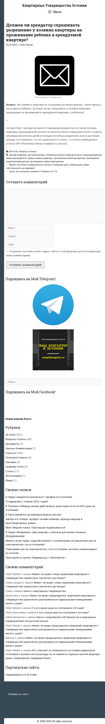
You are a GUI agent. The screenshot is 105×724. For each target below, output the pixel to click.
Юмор (9, 480)
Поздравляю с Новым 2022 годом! (26, 501)
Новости (10, 453)
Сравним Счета (14, 466)
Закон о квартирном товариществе (44, 591)
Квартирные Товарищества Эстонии (54, 5)
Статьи (9, 471)
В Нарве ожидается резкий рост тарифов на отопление (38, 497)
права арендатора (92, 155)
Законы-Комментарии (18, 448)
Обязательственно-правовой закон (64, 155)
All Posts (13, 151)
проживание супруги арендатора (47, 161)
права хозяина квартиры (40, 158)
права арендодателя (16, 158)
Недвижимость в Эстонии (21, 674)
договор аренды (36, 155)
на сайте (18, 694)
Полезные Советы (16, 457)
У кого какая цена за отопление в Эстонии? (58, 608)
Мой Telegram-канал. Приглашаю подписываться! (35, 527)
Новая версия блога (18, 418)
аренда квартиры (18, 155)
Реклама (10, 462)
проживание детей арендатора (69, 158)
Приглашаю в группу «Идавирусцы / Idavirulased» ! (35, 557)
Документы (12, 443)
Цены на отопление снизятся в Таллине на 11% (33, 171)
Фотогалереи (13, 475)
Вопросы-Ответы (28, 151)
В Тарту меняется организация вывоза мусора (33, 514)
